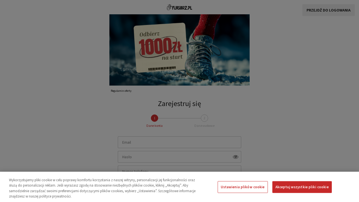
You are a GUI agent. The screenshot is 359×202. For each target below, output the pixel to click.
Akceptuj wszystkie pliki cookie (302, 187)
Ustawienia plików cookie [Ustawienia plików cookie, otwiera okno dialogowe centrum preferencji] (243, 187)
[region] (179, 187)
